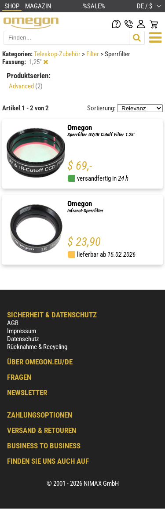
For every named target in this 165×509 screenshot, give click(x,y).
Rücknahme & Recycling (37, 347)
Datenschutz (23, 339)
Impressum (21, 331)
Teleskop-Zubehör (58, 54)
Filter (93, 54)
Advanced (26, 86)
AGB (12, 323)
